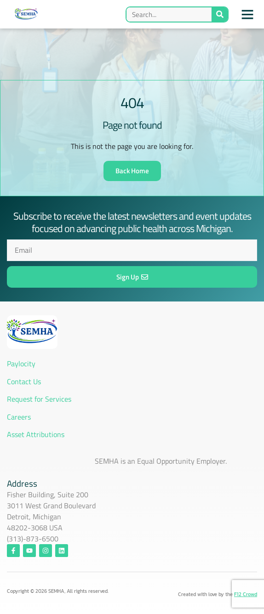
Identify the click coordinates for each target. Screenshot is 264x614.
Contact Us (25, 381)
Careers (19, 416)
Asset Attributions (35, 434)
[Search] (220, 14)
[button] (247, 14)
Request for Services (39, 398)
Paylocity (21, 363)
